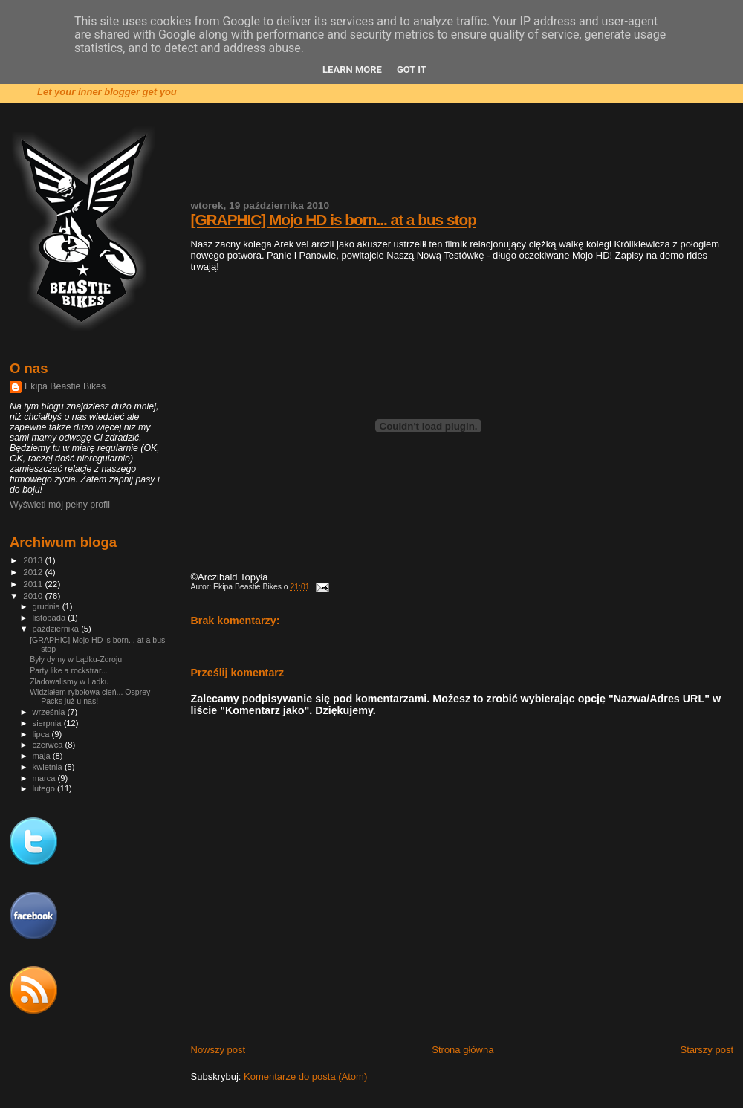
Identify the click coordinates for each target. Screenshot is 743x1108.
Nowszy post (218, 1049)
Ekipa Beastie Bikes (65, 386)
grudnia (47, 606)
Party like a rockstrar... (69, 670)
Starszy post (706, 1049)
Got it (411, 69)
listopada (50, 617)
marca (45, 778)
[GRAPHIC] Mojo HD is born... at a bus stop (333, 219)
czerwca (49, 744)
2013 (34, 560)
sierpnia (48, 723)
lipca (42, 734)
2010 (34, 595)
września (50, 711)
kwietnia (49, 766)
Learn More (352, 69)
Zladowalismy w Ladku (69, 681)
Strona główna (462, 1049)
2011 (34, 584)
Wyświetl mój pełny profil (60, 504)
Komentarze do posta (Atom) (305, 1076)
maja (43, 755)
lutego (45, 788)
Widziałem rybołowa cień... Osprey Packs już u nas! (90, 696)
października (57, 628)
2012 (34, 572)
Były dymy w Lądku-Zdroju (76, 659)
